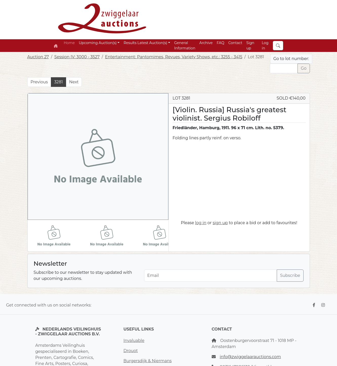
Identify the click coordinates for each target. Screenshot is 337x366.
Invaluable (133, 340)
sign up (220, 222)
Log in (265, 45)
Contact (235, 43)
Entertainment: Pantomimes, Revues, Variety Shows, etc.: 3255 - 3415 (173, 56)
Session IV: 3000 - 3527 (77, 56)
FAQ (220, 43)
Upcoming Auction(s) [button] (97, 43)
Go (303, 68)
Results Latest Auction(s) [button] (145, 43)
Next (73, 82)
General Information (184, 45)
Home (69, 43)
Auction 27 (38, 56)
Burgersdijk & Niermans (147, 360)
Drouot (130, 350)
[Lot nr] (284, 68)
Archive (205, 43)
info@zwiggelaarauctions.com (250, 356)
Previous (39, 82)
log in (201, 222)
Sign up (250, 45)
